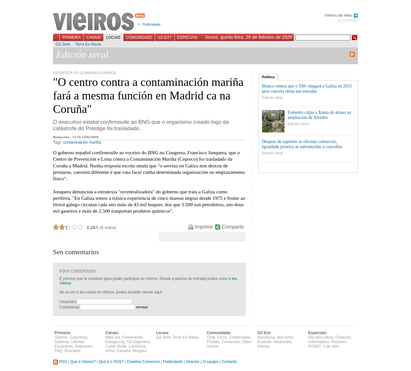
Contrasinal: (69, 307)
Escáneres (64, 346)
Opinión (61, 337)
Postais (213, 342)
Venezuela (282, 342)
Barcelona (266, 337)
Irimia (110, 351)
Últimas (77, 342)
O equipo (210, 361)
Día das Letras (320, 337)
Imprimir (204, 227)
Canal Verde (116, 346)
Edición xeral (272, 97)
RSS (60, 361)
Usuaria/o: (68, 301)
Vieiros (100, 22)
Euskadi (264, 342)
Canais (93, 37)
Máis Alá (112, 337)
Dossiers (338, 342)
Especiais (187, 37)
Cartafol (123, 351)
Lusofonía (137, 346)
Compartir (233, 227)
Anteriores (83, 346)
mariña (95, 142)
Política (268, 77)
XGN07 (314, 346)
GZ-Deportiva (138, 342)
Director (192, 361)
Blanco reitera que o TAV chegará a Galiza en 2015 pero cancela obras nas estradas (307, 89)
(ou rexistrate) (347, 20)
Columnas (78, 337)
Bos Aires (285, 337)
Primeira (71, 37)
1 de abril (331, 346)
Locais (113, 37)
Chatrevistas (239, 337)
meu (351, 15)
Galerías (62, 342)
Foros (222, 337)
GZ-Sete (63, 44)
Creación (343, 337)
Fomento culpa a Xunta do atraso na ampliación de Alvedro (319, 115)
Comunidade (139, 37)
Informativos (318, 342)
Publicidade (151, 24)
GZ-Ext (165, 37)
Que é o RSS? (111, 361)
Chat (211, 337)
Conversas (231, 342)
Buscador (73, 351)
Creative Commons (143, 361)
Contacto (229, 361)
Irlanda (263, 346)
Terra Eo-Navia (88, 44)
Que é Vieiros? (83, 361)
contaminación (75, 142)
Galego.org (114, 342)
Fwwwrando (132, 337)
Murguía (140, 351)
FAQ (58, 351)
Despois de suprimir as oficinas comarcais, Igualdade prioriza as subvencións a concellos (302, 144)
